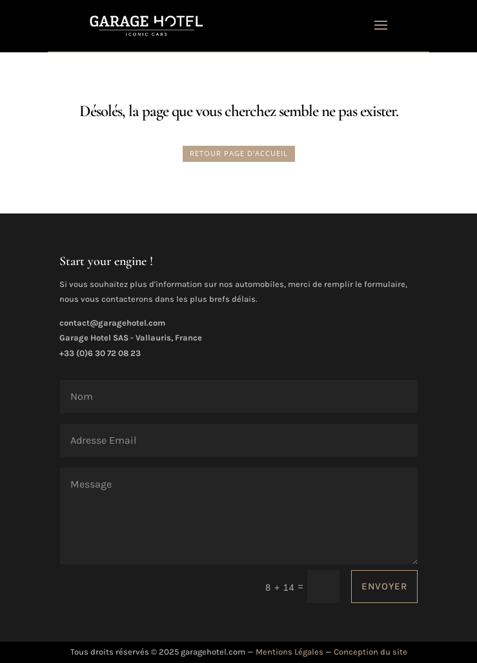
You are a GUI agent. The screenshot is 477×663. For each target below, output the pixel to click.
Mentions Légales (289, 652)
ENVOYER (384, 586)
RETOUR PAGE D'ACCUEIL (239, 153)
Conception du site (370, 652)
